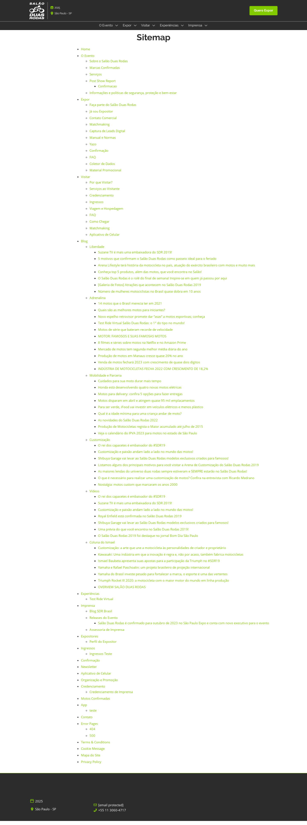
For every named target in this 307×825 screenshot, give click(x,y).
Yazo (93, 148)
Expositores (89, 640)
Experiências (169, 29)
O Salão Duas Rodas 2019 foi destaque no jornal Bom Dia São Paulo (148, 539)
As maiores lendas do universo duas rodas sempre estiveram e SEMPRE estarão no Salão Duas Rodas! (172, 475)
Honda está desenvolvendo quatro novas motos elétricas (139, 391)
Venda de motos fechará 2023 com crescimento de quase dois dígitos (149, 366)
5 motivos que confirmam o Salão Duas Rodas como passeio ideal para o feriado (157, 262)
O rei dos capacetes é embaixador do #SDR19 (131, 449)
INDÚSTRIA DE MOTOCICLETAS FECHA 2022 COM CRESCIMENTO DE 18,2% (153, 373)
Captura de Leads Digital (107, 135)
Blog (84, 245)
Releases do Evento (104, 622)
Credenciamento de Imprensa (111, 696)
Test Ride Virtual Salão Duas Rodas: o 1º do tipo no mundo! (141, 327)
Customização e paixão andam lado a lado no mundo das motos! (145, 456)
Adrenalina (98, 302)
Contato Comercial (103, 122)
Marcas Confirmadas (105, 71)
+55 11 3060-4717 (112, 814)
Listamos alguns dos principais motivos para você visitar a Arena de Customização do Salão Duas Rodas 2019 (178, 469)
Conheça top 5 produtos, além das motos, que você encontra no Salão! (150, 276)
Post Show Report (103, 85)
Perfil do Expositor (103, 645)
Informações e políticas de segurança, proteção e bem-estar (133, 97)
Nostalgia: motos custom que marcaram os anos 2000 (138, 488)
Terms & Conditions (95, 746)
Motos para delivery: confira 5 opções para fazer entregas (140, 398)
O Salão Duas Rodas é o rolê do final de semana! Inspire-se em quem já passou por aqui (162, 282)
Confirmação (99, 154)
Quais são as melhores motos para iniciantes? (131, 314)
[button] (263, 14)
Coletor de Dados (102, 168)
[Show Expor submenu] (135, 29)
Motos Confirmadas (95, 702)
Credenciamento (102, 199)
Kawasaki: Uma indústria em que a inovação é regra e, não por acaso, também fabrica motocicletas (170, 558)
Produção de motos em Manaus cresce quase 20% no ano (140, 360)
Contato (87, 721)
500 (92, 739)
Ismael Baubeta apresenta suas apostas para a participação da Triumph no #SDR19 (159, 565)
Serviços (96, 78)
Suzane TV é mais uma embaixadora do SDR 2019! (135, 256)
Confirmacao (107, 90)
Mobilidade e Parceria (106, 379)
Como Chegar (99, 225)
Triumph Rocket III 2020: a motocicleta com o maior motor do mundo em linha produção (163, 584)
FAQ (93, 161)
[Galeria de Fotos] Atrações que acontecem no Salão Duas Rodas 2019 (149, 289)
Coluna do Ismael (102, 546)
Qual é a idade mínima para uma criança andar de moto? (139, 417)
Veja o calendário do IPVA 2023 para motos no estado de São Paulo (147, 437)
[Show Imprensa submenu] (206, 29)
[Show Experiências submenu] (182, 29)
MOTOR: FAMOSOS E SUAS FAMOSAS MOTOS (132, 340)
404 (92, 733)
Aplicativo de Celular (105, 238)
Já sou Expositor (101, 115)
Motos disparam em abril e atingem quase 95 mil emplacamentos (146, 404)
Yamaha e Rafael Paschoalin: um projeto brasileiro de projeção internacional (154, 571)
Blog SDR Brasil (101, 615)
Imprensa (195, 29)
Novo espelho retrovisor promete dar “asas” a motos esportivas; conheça (151, 320)
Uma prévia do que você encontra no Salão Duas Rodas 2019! (143, 533)
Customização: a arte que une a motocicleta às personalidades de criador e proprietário (162, 552)
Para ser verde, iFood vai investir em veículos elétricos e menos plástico (150, 411)
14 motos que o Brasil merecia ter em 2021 (130, 307)
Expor (127, 29)
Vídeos (94, 495)
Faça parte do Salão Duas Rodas (113, 109)
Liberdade (97, 251)
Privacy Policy (91, 766)
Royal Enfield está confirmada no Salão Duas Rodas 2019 (140, 520)
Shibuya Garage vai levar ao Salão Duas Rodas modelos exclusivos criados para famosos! (163, 462)
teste (93, 714)
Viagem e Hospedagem (106, 212)
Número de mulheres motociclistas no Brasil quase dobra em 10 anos (149, 295)
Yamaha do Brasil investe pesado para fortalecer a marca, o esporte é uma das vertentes (162, 578)
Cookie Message (93, 752)
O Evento (106, 29)
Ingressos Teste (101, 658)
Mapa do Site (90, 759)
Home (85, 53)
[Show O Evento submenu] (117, 29)
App (84, 709)
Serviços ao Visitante (105, 193)
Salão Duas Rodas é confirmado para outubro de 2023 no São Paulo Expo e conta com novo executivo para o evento (183, 627)
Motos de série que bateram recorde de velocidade (135, 333)
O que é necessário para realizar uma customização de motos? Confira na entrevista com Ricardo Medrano (176, 482)
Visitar (146, 29)
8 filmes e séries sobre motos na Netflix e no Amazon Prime (142, 346)
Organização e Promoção (99, 684)
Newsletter (89, 671)
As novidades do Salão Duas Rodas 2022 (128, 424)
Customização (100, 444)
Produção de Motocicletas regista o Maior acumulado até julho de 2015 (150, 430)
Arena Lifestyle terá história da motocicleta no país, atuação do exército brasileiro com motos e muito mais (176, 269)
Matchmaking (100, 128)
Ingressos (96, 206)
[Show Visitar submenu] (154, 29)
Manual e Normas (103, 141)
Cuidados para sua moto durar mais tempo (129, 385)
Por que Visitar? (101, 186)
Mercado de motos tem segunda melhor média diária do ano (142, 353)
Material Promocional (105, 174)
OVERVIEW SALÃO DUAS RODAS (122, 591)
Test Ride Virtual (101, 603)
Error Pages (89, 727)
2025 (57, 11)
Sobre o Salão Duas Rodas (109, 65)
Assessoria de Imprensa (107, 633)
